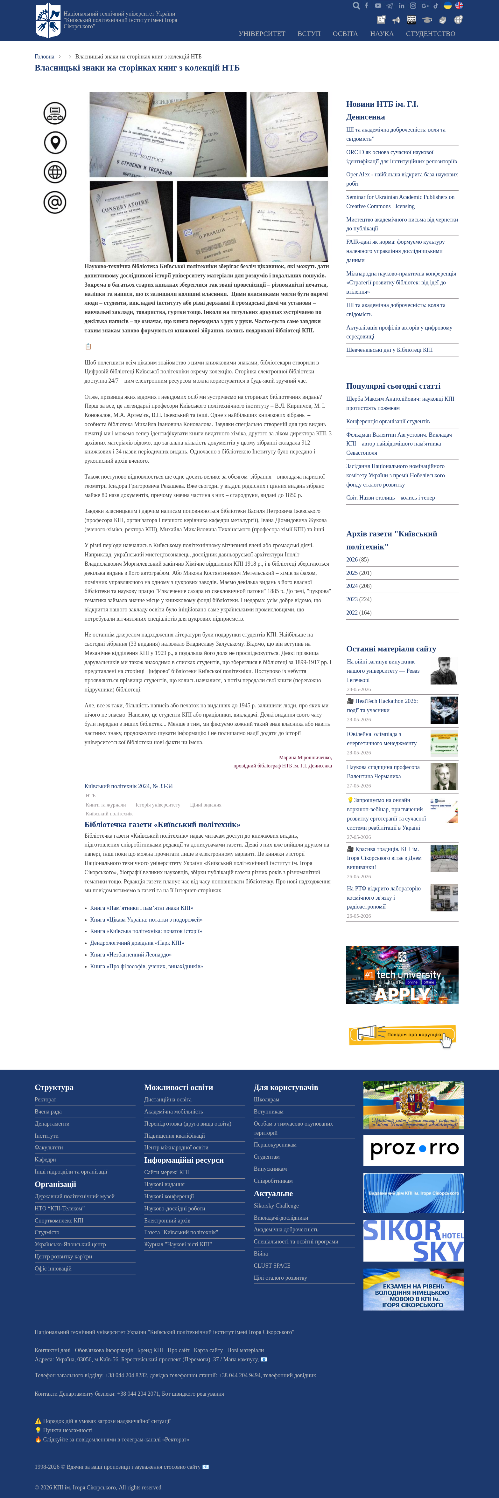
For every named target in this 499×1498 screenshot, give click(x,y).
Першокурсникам (275, 1144)
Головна (44, 56)
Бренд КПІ (150, 1350)
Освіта (345, 33)
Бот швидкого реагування (193, 1394)
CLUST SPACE (272, 1266)
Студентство (430, 33)
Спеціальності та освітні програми (296, 1241)
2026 (352, 559)
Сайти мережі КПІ (166, 1172)
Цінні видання (205, 805)
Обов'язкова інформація (104, 1350)
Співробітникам (273, 1181)
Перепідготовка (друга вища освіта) (187, 1123)
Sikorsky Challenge (276, 1205)
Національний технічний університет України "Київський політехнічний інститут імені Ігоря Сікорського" (120, 20)
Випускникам (270, 1169)
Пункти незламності (68, 1430)
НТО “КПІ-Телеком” (60, 1208)
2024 (352, 586)
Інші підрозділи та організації (71, 1171)
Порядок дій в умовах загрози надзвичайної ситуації (107, 1421)
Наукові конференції (169, 1196)
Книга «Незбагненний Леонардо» (131, 954)
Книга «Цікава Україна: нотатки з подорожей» (146, 919)
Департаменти (52, 1123)
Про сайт (178, 1350)
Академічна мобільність (173, 1111)
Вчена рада (48, 1111)
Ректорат (45, 1099)
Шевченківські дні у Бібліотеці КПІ (389, 350)
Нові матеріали (245, 1350)
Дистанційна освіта (168, 1099)
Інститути (47, 1136)
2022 (352, 612)
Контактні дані (53, 1350)
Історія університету (158, 805)
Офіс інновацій (53, 1268)
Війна (261, 1253)
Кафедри (45, 1159)
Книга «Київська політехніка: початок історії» (146, 931)
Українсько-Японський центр (70, 1244)
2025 (352, 573)
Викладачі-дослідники (281, 1218)
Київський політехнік (109, 814)
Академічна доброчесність (286, 1229)
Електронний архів (167, 1220)
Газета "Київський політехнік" (181, 1232)
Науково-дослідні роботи (174, 1208)
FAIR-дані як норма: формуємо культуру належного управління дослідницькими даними (395, 251)
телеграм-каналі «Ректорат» (155, 1439)
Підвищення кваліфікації (174, 1136)
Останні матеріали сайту (391, 648)
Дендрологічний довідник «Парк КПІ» (137, 943)
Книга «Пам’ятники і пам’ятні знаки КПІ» (141, 908)
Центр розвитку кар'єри (63, 1256)
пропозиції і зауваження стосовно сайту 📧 (156, 1467)
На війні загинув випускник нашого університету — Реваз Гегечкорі (383, 670)
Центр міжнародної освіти (176, 1147)
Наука (382, 33)
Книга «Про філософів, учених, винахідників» (146, 966)
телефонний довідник (290, 1375)
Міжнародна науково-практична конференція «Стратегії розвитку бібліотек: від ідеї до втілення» (401, 282)
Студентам (267, 1157)
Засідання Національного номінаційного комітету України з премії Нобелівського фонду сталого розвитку (395, 475)
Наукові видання (164, 1184)
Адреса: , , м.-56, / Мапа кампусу (146, 1359)
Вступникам (269, 1111)
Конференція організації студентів (388, 421)
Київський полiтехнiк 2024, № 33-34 (129, 786)
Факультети (49, 1147)
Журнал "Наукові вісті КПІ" (178, 1244)
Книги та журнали (106, 805)
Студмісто (47, 1232)
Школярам (266, 1099)
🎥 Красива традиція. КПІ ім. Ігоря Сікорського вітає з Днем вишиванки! (384, 858)
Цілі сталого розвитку (280, 1278)
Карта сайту (208, 1350)
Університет (261, 33)
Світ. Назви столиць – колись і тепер (390, 497)
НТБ (91, 796)
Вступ (309, 33)
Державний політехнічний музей (75, 1196)
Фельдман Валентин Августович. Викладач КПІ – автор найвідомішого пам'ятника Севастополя (399, 444)
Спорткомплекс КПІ (59, 1220)
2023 (352, 599)
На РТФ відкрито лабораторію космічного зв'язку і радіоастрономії (384, 897)
